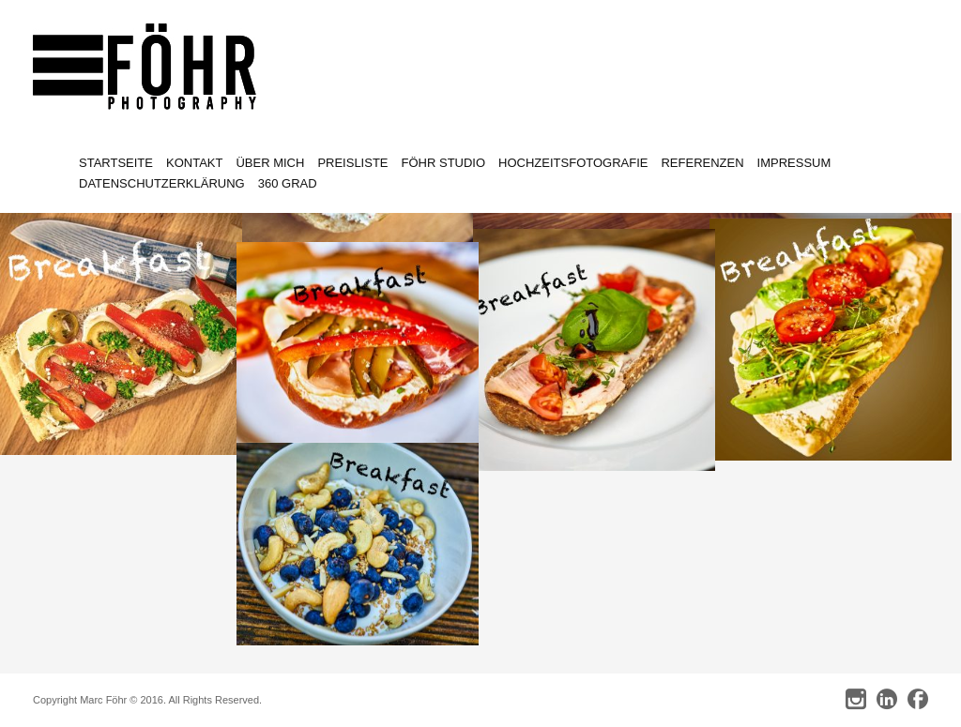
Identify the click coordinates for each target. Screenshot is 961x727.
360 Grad (287, 183)
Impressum (794, 163)
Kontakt (194, 163)
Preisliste (352, 163)
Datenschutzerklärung (162, 183)
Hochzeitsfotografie (573, 163)
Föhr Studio (444, 163)
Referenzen (702, 163)
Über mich (270, 163)
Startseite (116, 163)
